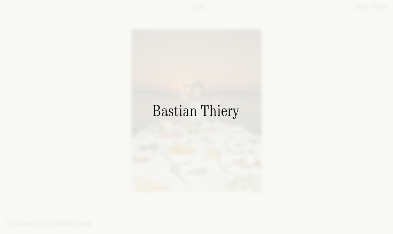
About (379, 7)
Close (197, 7)
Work (361, 7)
